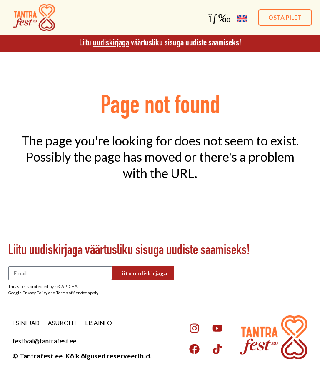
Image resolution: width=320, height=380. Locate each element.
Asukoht (62, 322)
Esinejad (26, 322)
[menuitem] (242, 17)
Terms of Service (71, 292)
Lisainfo (98, 322)
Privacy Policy (35, 292)
